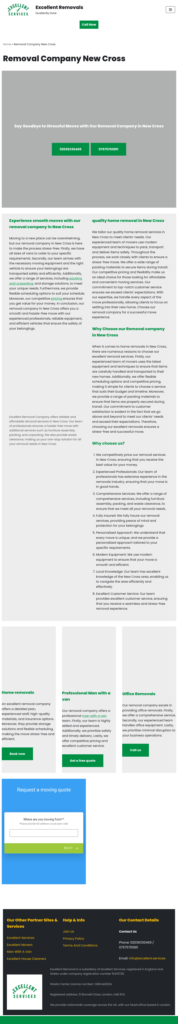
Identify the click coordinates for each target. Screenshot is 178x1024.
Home (7, 44)
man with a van (94, 716)
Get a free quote (82, 760)
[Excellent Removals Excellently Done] (43, 9)
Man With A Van (19, 951)
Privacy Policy (73, 938)
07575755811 (108, 149)
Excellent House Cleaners (26, 958)
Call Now (89, 24)
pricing (57, 298)
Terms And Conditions (80, 945)
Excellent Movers (20, 945)
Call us (135, 750)
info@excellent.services (147, 958)
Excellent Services (20, 938)
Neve (70, 1020)
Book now (17, 754)
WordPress (103, 1020)
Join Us (68, 931)
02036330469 (71, 149)
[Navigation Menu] (170, 9)
